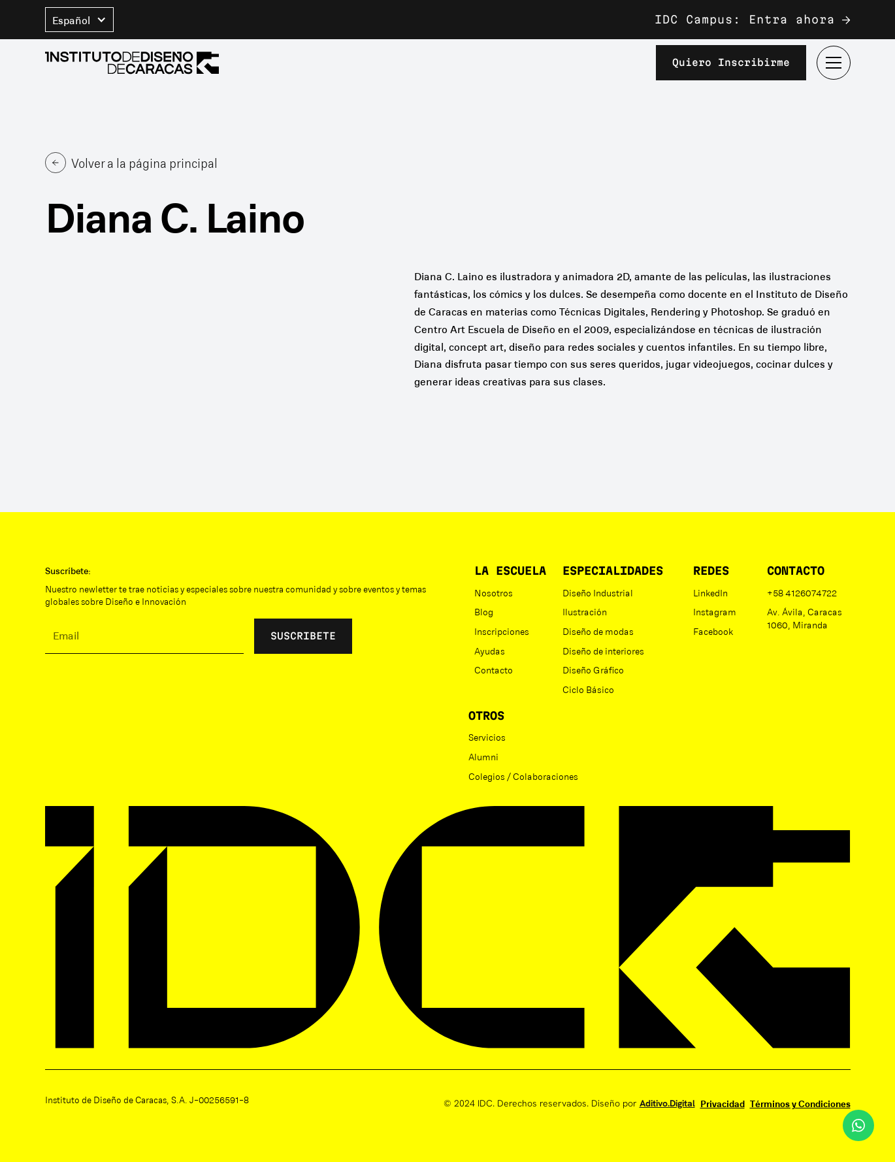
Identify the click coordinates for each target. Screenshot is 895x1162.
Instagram (714, 611)
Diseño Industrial (597, 592)
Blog (483, 611)
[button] (79, 19)
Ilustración (584, 611)
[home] (132, 63)
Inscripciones (501, 630)
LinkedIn (710, 592)
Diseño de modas (598, 630)
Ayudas (489, 650)
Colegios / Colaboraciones (523, 776)
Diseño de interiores (603, 650)
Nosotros (493, 592)
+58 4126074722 (802, 592)
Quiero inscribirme (731, 62)
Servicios (487, 736)
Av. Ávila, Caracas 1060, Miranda (804, 618)
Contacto (493, 669)
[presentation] (144, 689)
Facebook (713, 630)
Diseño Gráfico (593, 669)
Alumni (483, 756)
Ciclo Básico (588, 689)
